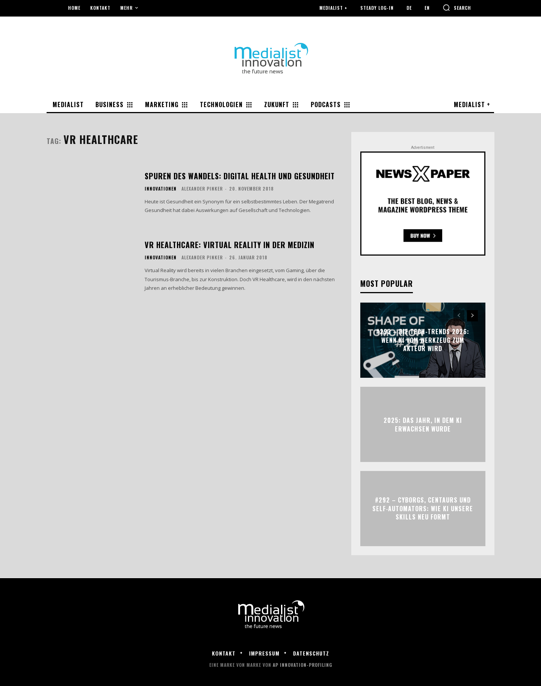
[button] (457, 7)
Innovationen (161, 188)
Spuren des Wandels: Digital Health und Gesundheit (240, 176)
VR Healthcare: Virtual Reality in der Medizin (229, 244)
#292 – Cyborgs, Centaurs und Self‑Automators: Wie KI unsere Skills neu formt (422, 509)
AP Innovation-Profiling (302, 665)
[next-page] (472, 315)
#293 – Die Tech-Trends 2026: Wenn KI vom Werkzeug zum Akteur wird (422, 340)
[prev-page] (458, 315)
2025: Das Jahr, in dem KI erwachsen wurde (423, 424)
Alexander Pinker (202, 188)
